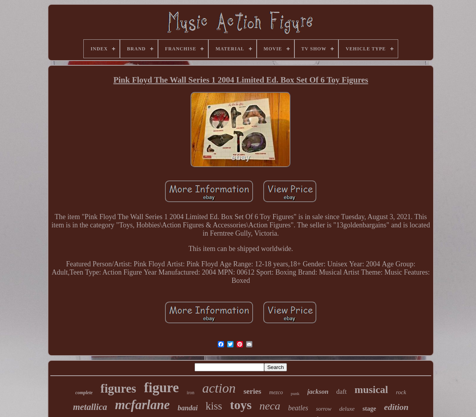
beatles (298, 408)
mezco (276, 392)
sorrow (323, 409)
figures (118, 388)
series (252, 391)
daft (341, 391)
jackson (318, 391)
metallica (90, 407)
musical (371, 389)
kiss (214, 406)
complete (84, 392)
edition (396, 407)
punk (295, 393)
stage (369, 408)
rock (401, 392)
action (218, 388)
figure (161, 387)
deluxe (347, 409)
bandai (188, 408)
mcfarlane (142, 405)
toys (241, 405)
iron (190, 392)
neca (269, 406)
